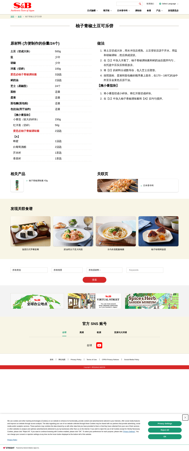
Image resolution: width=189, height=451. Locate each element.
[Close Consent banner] (185, 417)
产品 (158, 10)
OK (165, 437)
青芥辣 (106, 10)
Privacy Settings (165, 424)
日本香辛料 (122, 10)
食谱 (149, 10)
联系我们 (150, 4)
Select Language (169, 4)
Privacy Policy (12, 440)
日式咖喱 (91, 10)
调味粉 (138, 10)
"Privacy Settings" (129, 431)
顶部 (12, 16)
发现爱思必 (173, 10)
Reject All (165, 430)
